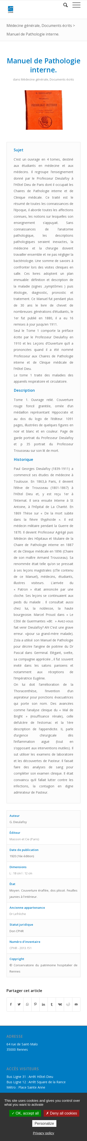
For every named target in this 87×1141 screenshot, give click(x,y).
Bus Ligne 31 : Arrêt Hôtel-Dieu (29, 1076)
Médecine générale (23, 25)
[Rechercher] (63, 5)
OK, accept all (25, 1113)
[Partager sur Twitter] (19, 1004)
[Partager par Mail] (76, 1004)
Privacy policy (43, 1133)
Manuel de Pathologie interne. (32, 34)
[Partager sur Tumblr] (52, 1004)
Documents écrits (57, 25)
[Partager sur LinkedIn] (44, 1004)
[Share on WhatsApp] (27, 1004)
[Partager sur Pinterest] (35, 1004)
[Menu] (74, 5)
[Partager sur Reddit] (68, 1004)
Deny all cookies (61, 1113)
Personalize (44, 1123)
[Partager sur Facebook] (11, 1004)
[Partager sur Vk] (60, 1004)
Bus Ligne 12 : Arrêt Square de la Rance (36, 1082)
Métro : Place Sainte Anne (25, 1087)
